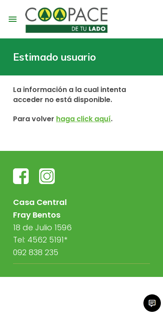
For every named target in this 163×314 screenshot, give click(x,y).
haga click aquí (83, 119)
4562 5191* (47, 239)
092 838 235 (35, 252)
